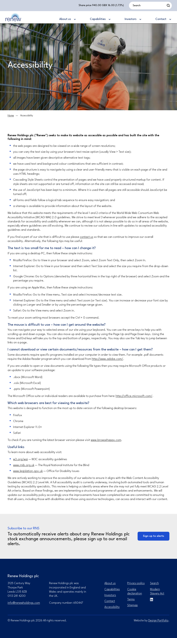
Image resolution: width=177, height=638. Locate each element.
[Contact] (163, 19)
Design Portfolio (158, 620)
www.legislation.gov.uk (28, 471)
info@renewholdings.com (24, 602)
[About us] (67, 19)
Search (154, 583)
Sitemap (132, 605)
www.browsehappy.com (106, 440)
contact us (86, 237)
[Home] (11, 115)
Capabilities (112, 589)
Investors (110, 595)
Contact (109, 601)
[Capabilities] (100, 19)
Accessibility (112, 607)
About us (110, 583)
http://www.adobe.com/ (107, 359)
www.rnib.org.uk (23, 465)
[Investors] (133, 19)
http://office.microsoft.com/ (134, 396)
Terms (131, 599)
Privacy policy (136, 583)
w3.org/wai (20, 459)
